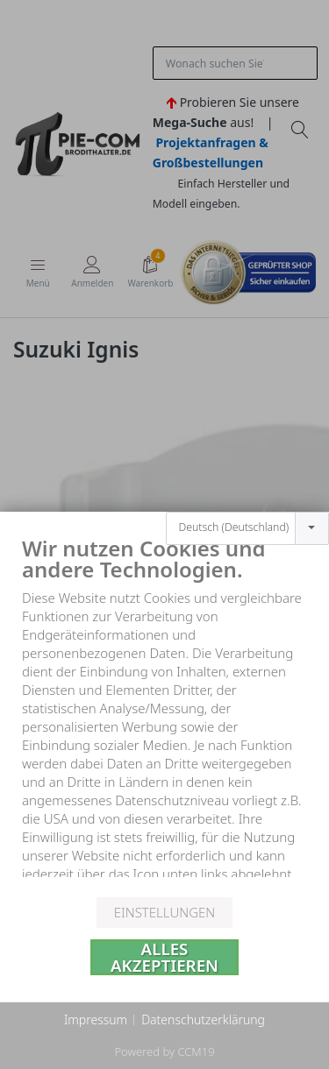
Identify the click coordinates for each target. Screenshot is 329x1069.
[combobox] (247, 510)
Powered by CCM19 (164, 1051)
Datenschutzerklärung (203, 1019)
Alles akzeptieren (164, 957)
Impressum (95, 1019)
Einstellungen (164, 912)
